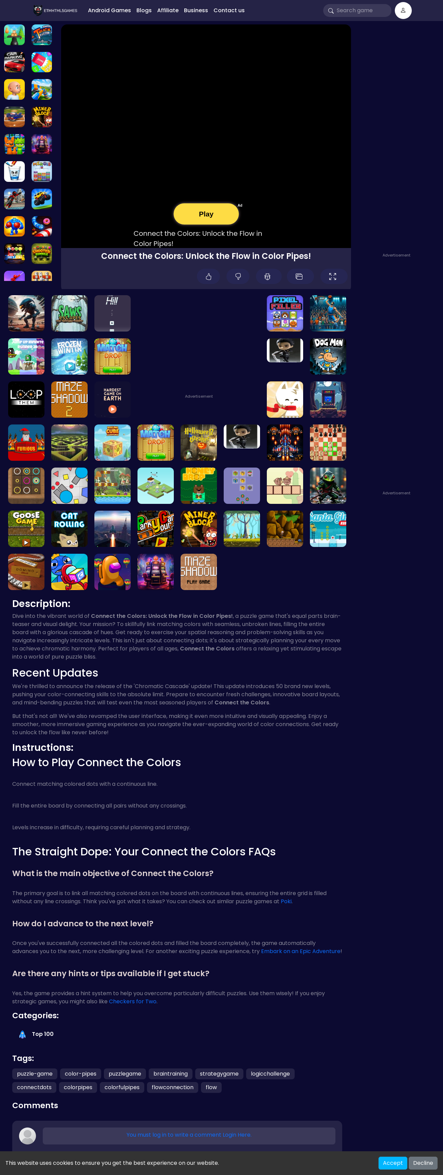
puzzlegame (125, 1074)
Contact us (229, 10)
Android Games (109, 10)
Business (196, 10)
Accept (393, 1163)
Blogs (144, 10)
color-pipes (80, 1074)
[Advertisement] (398, 133)
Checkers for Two (132, 1001)
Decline (423, 1163)
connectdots (34, 1087)
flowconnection (172, 1087)
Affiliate (168, 10)
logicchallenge (270, 1074)
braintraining (170, 1074)
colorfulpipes (122, 1087)
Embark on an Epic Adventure (300, 951)
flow (211, 1087)
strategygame (219, 1074)
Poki (286, 901)
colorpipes (78, 1087)
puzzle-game (35, 1074)
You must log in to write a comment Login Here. (189, 1135)
